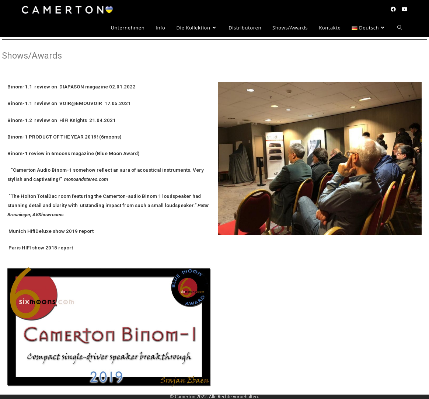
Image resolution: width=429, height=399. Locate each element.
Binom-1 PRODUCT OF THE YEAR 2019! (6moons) (64, 137)
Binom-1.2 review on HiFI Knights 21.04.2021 (61, 120)
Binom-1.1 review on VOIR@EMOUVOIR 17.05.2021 (69, 103)
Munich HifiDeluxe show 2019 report (50, 231)
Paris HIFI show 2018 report (40, 248)
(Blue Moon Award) (117, 153)
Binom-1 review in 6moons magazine (50, 153)
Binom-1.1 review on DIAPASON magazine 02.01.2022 (71, 87)
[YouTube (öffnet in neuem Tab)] (405, 9)
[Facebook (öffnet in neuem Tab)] (393, 9)
